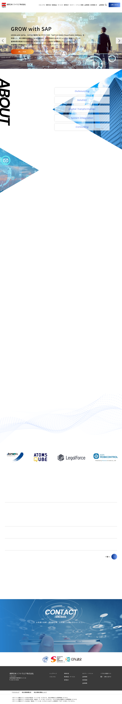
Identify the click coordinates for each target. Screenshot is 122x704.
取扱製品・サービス (69, 676)
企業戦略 (84, 683)
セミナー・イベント (87, 673)
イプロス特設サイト (106, 673)
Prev (3, 41)
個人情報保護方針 (26, 692)
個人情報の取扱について (40, 692)
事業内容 (48, 5)
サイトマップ (15, 692)
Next (119, 41)
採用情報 (84, 680)
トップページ (53, 673)
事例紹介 (66, 680)
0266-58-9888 (15, 680)
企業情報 (86, 5)
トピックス (53, 676)
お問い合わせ (114, 5)
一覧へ (107, 557)
